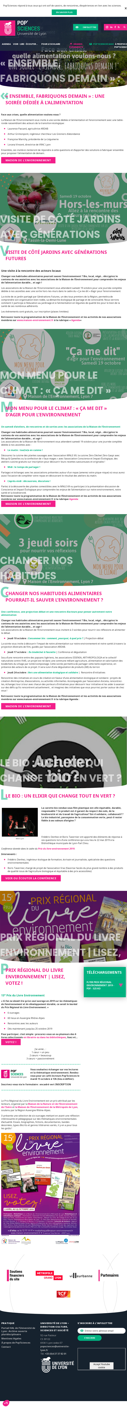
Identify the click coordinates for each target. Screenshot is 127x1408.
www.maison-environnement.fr (35, 320)
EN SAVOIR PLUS (64, 12)
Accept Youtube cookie (101, 1366)
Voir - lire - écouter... (25, 44)
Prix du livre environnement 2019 (56, 848)
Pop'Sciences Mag (103, 44)
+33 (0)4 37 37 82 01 (55, 1353)
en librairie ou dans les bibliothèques (44, 1037)
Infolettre (89, 27)
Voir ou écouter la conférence (30, 878)
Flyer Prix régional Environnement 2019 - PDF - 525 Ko (100, 985)
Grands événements (76, 46)
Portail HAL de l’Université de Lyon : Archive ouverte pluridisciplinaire (18, 1331)
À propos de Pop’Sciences (15, 1342)
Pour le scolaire (50, 44)
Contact (6, 1346)
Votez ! (10, 1042)
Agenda (6, 44)
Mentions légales (11, 1338)
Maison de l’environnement (28, 706)
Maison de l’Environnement (28, 160)
